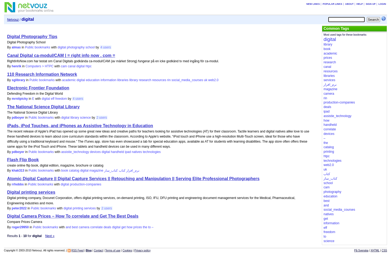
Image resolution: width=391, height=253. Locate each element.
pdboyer (18, 117)
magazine (96, 170)
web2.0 (213, 80)
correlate (96, 227)
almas (16, 47)
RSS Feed (77, 250)
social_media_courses (187, 80)
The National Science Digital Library (43, 107)
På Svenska (361, 250)
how (129, 227)
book (64, 170)
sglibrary (18, 80)
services (90, 208)
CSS (384, 250)
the (145, 227)
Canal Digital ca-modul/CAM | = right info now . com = (61, 55)
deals (107, 227)
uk (205, 80)
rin (168, 80)
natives (137, 152)
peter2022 (19, 208)
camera (84, 227)
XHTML (375, 250)
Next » (49, 236)
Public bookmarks (37, 47)
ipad (128, 152)
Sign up (371, 4)
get (123, 227)
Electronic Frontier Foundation (38, 88)
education (93, 80)
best (75, 227)
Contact (98, 250)
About (349, 4)
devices (95, 152)
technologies (152, 152)
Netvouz (13, 20)
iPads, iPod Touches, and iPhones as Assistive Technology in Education (80, 125)
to (149, 227)
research (145, 80)
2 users (101, 117)
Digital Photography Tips (32, 36)
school (90, 47)
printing (78, 208)
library (133, 80)
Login (382, 4)
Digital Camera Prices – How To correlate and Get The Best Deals (72, 216)
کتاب (122, 170)
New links (313, 4)
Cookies (127, 250)
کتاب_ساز (111, 170)
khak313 (18, 170)
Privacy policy (142, 250)
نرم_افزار (132, 170)
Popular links (332, 4)
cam (64, 66)
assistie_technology (75, 152)
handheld (117, 152)
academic (69, 80)
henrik (16, 66)
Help (359, 4)
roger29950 (20, 227)
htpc (89, 66)
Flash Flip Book (23, 159)
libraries (122, 80)
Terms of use (112, 250)
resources (159, 80)
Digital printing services (31, 192)
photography (76, 47)
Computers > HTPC (39, 66)
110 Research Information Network (42, 74)
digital (62, 47)
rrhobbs (18, 184)
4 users (105, 47)
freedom (61, 99)
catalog (74, 170)
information (108, 80)
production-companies (85, 184)
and (68, 227)
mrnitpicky (20, 99)
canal (71, 66)
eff (52, 99)
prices (137, 227)
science (85, 117)
